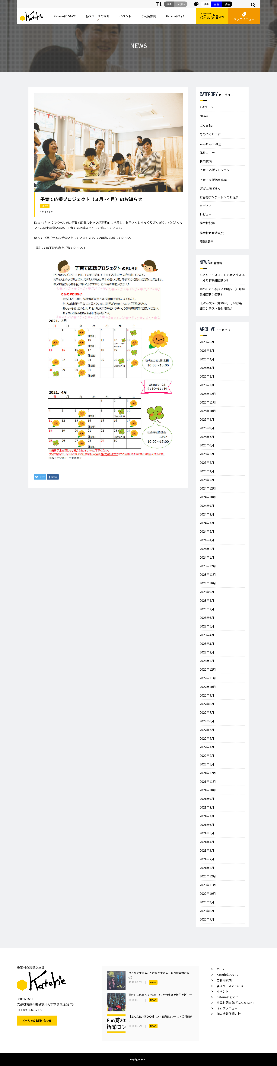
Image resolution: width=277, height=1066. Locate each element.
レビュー (206, 214)
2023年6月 (207, 617)
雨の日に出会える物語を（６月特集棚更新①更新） (222, 292)
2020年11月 (208, 884)
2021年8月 (207, 807)
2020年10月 (208, 893)
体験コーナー (209, 152)
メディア (206, 205)
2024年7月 (207, 523)
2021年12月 (208, 773)
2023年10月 (208, 583)
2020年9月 (207, 902)
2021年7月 (207, 816)
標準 (206, 4)
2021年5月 (207, 833)
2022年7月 (207, 712)
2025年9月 (207, 419)
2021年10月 (208, 790)
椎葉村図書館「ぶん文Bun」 (236, 1002)
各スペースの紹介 (98, 16)
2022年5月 (207, 729)
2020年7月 (207, 919)
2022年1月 (207, 764)
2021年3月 (207, 850)
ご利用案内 (148, 16)
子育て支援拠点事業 (213, 179)
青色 (216, 4)
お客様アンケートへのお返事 (219, 197)
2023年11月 (208, 574)
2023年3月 (207, 643)
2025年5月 (207, 454)
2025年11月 (208, 402)
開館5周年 (206, 241)
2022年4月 (207, 738)
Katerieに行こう (228, 997)
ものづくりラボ (210, 134)
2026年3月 (207, 367)
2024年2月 (207, 548)
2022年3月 (207, 747)
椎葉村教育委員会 (212, 233)
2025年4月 (207, 462)
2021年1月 (207, 867)
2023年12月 (208, 566)
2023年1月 (207, 660)
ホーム (221, 969)
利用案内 (206, 161)
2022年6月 (207, 721)
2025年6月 (207, 445)
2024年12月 (208, 488)
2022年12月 (208, 669)
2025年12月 (208, 393)
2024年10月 (208, 497)
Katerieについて (65, 16)
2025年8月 (207, 428)
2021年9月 (207, 798)
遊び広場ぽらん (210, 188)
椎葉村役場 (207, 223)
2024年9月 (207, 505)
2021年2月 (207, 859)
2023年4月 (207, 635)
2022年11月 (208, 678)
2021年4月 (207, 841)
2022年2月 (207, 755)
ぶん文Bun (207, 125)
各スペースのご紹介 (230, 986)
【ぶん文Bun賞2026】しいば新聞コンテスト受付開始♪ (221, 306)
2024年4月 (207, 540)
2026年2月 (207, 376)
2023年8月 (207, 600)
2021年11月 (208, 781)
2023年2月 (207, 652)
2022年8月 (207, 703)
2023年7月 (207, 609)
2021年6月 (207, 824)
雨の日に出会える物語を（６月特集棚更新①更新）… (160, 995)
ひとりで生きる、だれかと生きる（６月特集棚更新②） (222, 277)
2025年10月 (208, 410)
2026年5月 (207, 350)
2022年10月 (208, 686)
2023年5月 (207, 626)
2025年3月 (207, 471)
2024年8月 (207, 514)
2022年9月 (207, 695)
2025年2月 (207, 479)
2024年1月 (207, 557)
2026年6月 (207, 342)
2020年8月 (207, 910)
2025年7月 (207, 436)
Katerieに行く (175, 16)
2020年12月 (208, 876)
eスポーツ (206, 107)
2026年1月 (207, 385)
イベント (125, 16)
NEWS (45, 206)
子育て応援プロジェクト (216, 170)
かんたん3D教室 (210, 144)
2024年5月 (207, 531)
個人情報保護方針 (229, 1013)
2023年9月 (207, 591)
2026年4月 (207, 359)
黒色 (227, 4)
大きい (181, 4)
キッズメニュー (243, 16)
